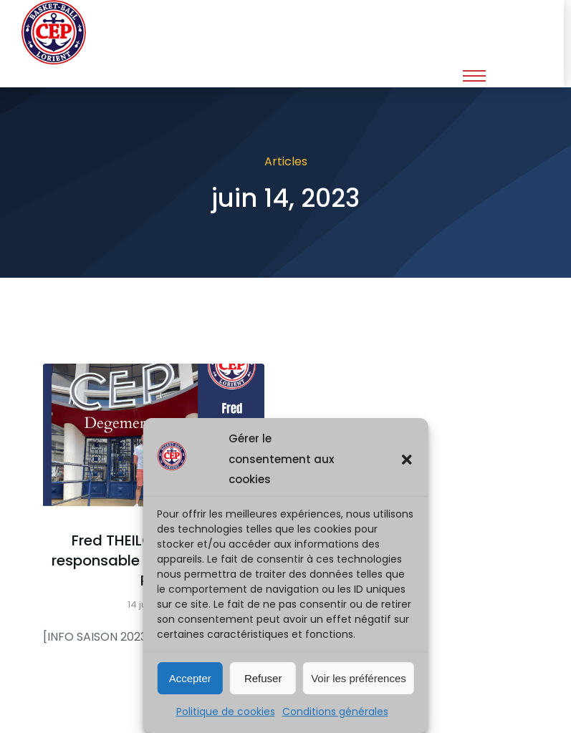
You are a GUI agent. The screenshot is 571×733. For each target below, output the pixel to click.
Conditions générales (335, 711)
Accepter (190, 678)
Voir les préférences (358, 678)
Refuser (263, 678)
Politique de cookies (225, 711)
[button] (407, 459)
